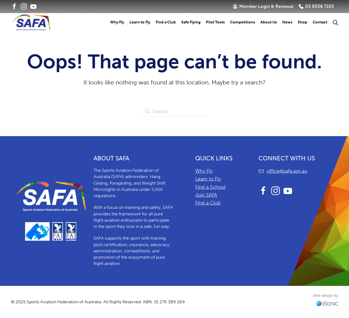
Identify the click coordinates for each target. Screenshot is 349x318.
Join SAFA (206, 195)
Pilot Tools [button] (215, 22)
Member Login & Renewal (263, 6)
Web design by (325, 295)
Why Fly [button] (117, 22)
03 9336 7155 (316, 6)
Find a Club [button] (166, 22)
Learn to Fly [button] (140, 22)
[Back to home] (31, 22)
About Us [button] (268, 22)
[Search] (174, 111)
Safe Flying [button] (190, 22)
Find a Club (208, 203)
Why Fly (204, 171)
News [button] (287, 22)
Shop (302, 22)
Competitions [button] (242, 22)
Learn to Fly (208, 179)
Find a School (210, 187)
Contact (320, 22)
